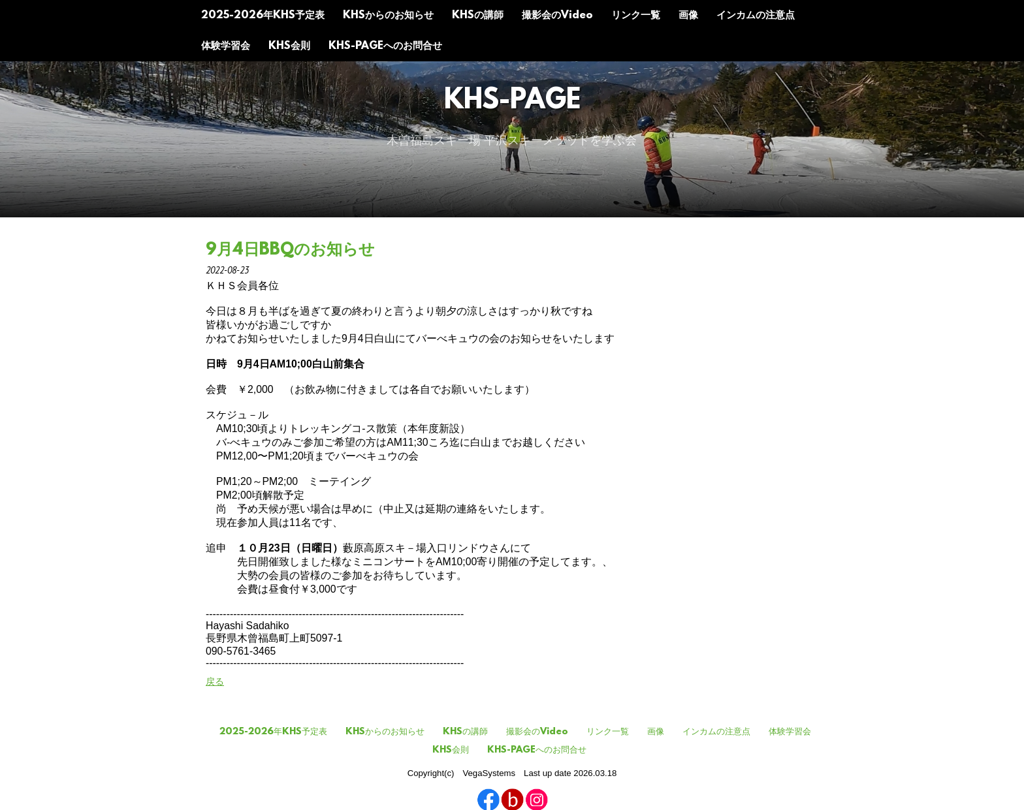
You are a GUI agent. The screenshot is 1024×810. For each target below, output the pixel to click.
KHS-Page (512, 101)
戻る (215, 681)
